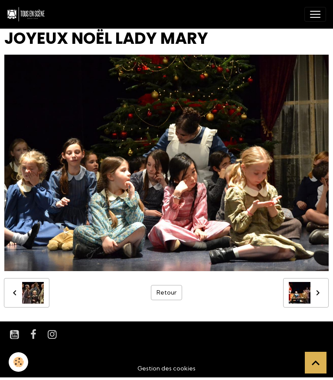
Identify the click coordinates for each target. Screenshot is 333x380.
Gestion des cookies (166, 368)
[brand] (28, 14)
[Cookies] (18, 362)
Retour (166, 292)
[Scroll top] (315, 362)
